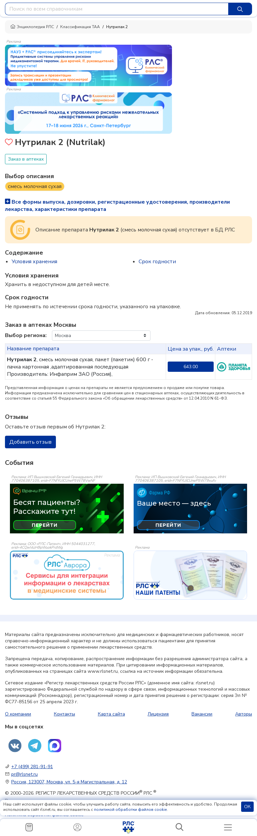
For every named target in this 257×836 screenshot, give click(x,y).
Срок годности (157, 261)
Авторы (243, 714)
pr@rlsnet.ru (24, 774)
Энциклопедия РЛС (32, 26)
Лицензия (158, 714)
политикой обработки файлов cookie (130, 809)
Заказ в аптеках (26, 159)
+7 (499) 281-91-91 (32, 766)
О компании (18, 714)
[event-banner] (67, 575)
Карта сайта (111, 714)
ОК (247, 807)
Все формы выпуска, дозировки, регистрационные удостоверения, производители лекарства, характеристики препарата (117, 205)
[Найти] (240, 9)
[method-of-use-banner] (88, 65)
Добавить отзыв (30, 442)
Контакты (64, 714)
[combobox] (117, 9)
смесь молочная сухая (35, 186)
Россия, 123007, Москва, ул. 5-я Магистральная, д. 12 (69, 782)
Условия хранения (34, 261)
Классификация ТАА (80, 26)
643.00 (191, 367)
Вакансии (202, 714)
